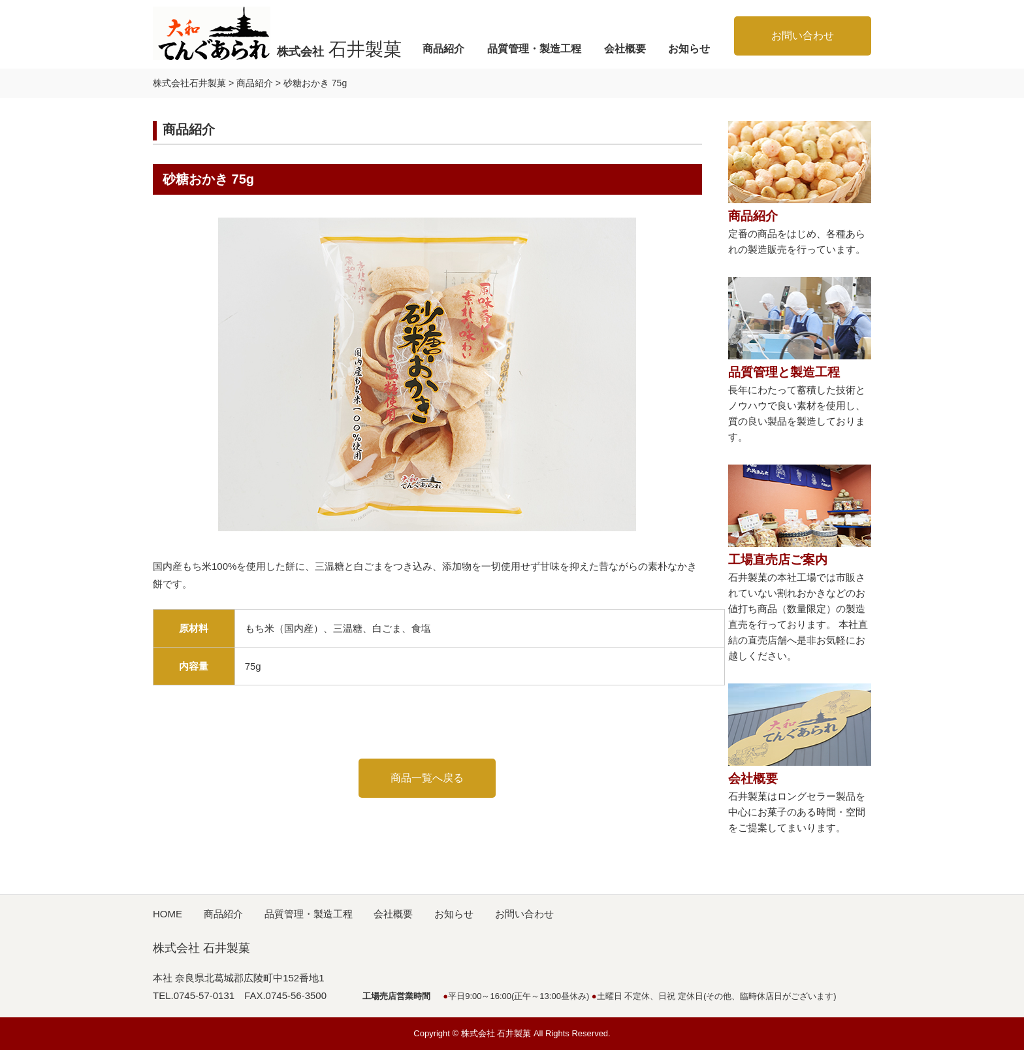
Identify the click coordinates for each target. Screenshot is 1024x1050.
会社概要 (625, 48)
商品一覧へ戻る (427, 777)
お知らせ (689, 48)
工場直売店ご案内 (777, 559)
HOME (167, 913)
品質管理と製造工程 (784, 372)
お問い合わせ (802, 35)
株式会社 (339, 49)
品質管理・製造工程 (534, 48)
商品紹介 (443, 48)
